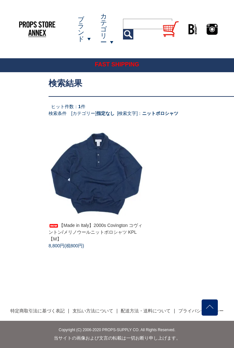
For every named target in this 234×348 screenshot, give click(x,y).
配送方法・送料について (146, 310)
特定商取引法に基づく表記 (37, 310)
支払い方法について (92, 310)
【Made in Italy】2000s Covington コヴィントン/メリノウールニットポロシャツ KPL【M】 (95, 232)
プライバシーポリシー (201, 310)
